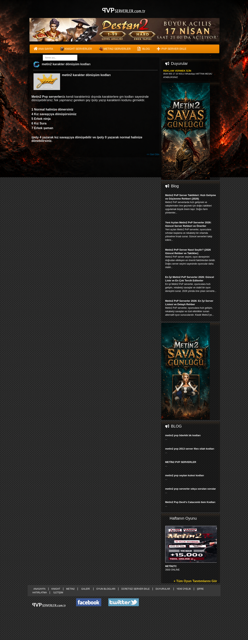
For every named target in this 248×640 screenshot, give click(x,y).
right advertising (124, 320)
